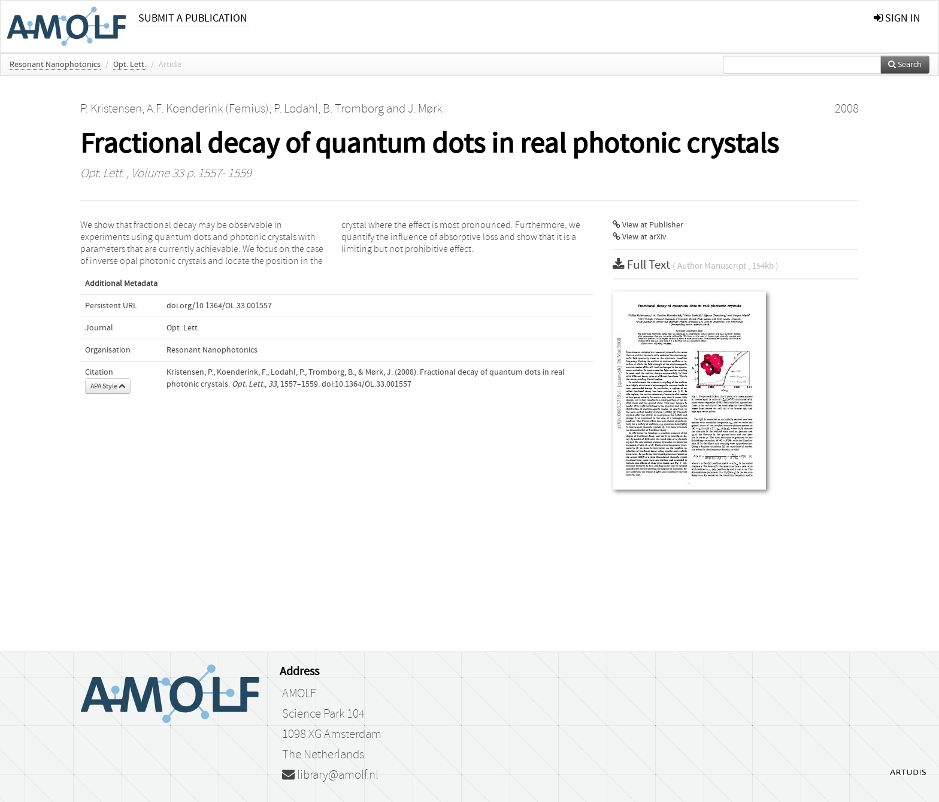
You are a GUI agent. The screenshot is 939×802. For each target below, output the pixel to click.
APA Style (107, 386)
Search (905, 64)
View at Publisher (648, 225)
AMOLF (299, 693)
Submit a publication (192, 18)
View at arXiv (640, 237)
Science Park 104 (323, 714)
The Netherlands (323, 755)
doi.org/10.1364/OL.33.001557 (219, 306)
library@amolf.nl (330, 775)
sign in (897, 18)
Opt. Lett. (129, 64)
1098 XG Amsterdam (331, 734)
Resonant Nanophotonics (55, 64)
